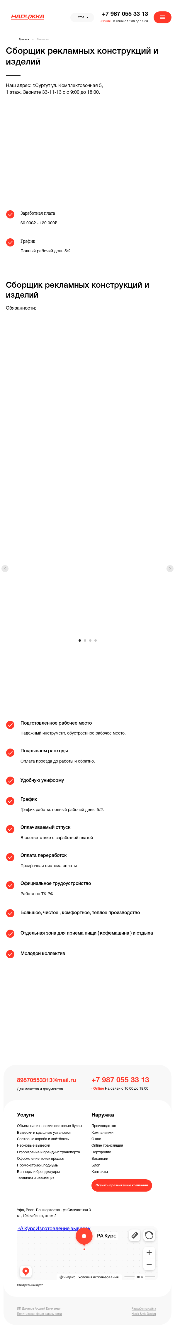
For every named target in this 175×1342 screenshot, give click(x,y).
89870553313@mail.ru (46, 1080)
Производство (103, 1126)
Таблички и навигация (36, 1178)
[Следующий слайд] (170, 568)
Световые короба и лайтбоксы (43, 1139)
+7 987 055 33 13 (125, 14)
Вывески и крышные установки (44, 1132)
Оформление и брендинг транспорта (48, 1152)
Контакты (99, 1171)
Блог (95, 1165)
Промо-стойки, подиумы (38, 1165)
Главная (24, 40)
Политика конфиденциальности (39, 1314)
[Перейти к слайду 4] (95, 640)
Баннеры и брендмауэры (38, 1171)
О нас (96, 1139)
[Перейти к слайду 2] (85, 640)
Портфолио (101, 1152)
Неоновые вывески (33, 1145)
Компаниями (102, 1132)
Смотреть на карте (30, 1285)
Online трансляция (107, 1145)
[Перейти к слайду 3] (90, 640)
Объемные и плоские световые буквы (49, 1126)
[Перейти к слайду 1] (80, 640)
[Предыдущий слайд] (5, 568)
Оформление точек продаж (40, 1158)
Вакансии (43, 40)
